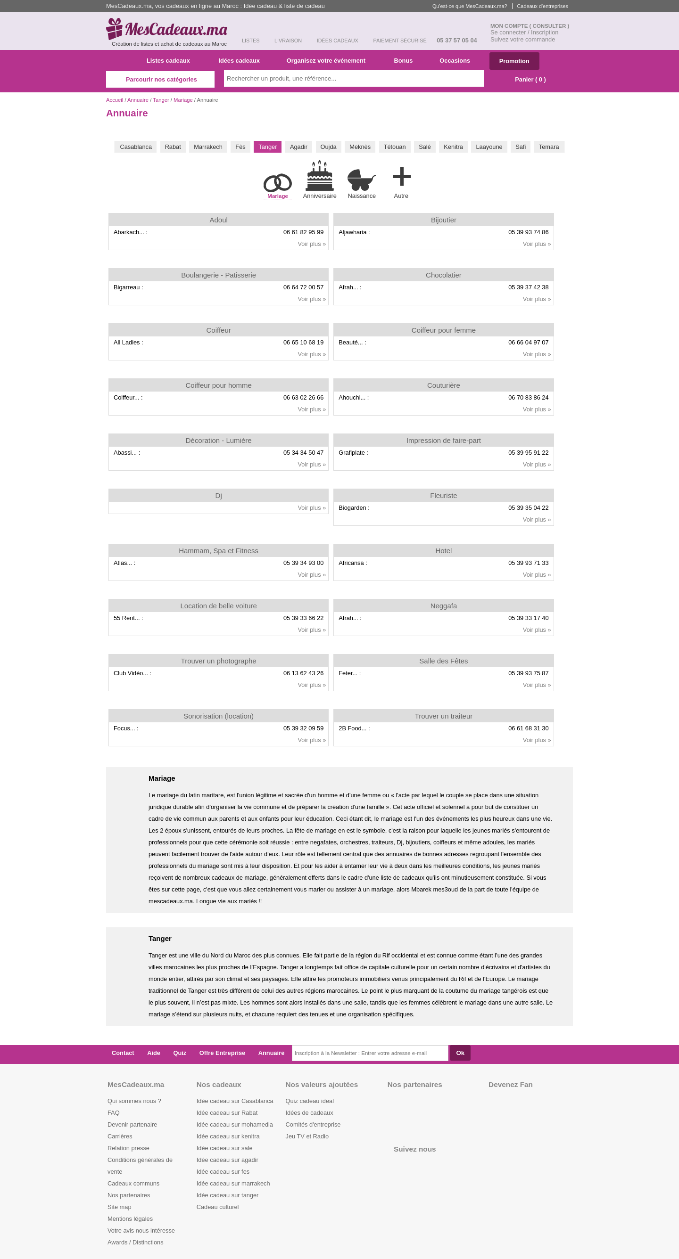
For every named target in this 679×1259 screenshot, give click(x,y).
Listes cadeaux (172, 60)
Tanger (161, 100)
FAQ (114, 1112)
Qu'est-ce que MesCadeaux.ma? (469, 6)
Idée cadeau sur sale (225, 1148)
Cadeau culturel (218, 1206)
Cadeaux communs (133, 1183)
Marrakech (208, 146)
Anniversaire (320, 179)
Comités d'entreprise (313, 1124)
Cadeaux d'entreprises (542, 6)
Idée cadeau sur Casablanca (235, 1100)
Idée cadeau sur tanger (228, 1195)
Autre (401, 181)
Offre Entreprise (222, 1052)
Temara (549, 146)
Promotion (514, 61)
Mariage (183, 100)
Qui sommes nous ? (134, 1100)
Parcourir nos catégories (160, 79)
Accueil (114, 100)
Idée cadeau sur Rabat (227, 1112)
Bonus (406, 60)
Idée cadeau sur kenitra (228, 1136)
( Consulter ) (550, 26)
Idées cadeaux (241, 60)
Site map (120, 1206)
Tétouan (395, 146)
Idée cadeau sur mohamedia (235, 1124)
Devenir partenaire (132, 1124)
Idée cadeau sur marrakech (233, 1183)
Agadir (298, 146)
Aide (153, 1052)
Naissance (362, 184)
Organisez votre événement (330, 60)
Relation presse (128, 1148)
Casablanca (136, 146)
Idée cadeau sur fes (223, 1171)
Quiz (180, 1052)
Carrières (120, 1136)
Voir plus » (312, 243)
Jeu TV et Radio (307, 1136)
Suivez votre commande (522, 39)
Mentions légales (130, 1218)
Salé (425, 146)
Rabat (173, 146)
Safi (520, 146)
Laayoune (489, 146)
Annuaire (138, 100)
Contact (123, 1052)
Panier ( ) (525, 79)
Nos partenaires (129, 1195)
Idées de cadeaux (309, 1112)
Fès (240, 146)
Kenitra (453, 146)
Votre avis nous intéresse (141, 1230)
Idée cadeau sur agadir (227, 1159)
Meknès (360, 146)
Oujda (329, 146)
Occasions (458, 60)
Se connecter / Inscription (524, 32)
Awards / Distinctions (136, 1242)
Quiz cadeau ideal (310, 1100)
